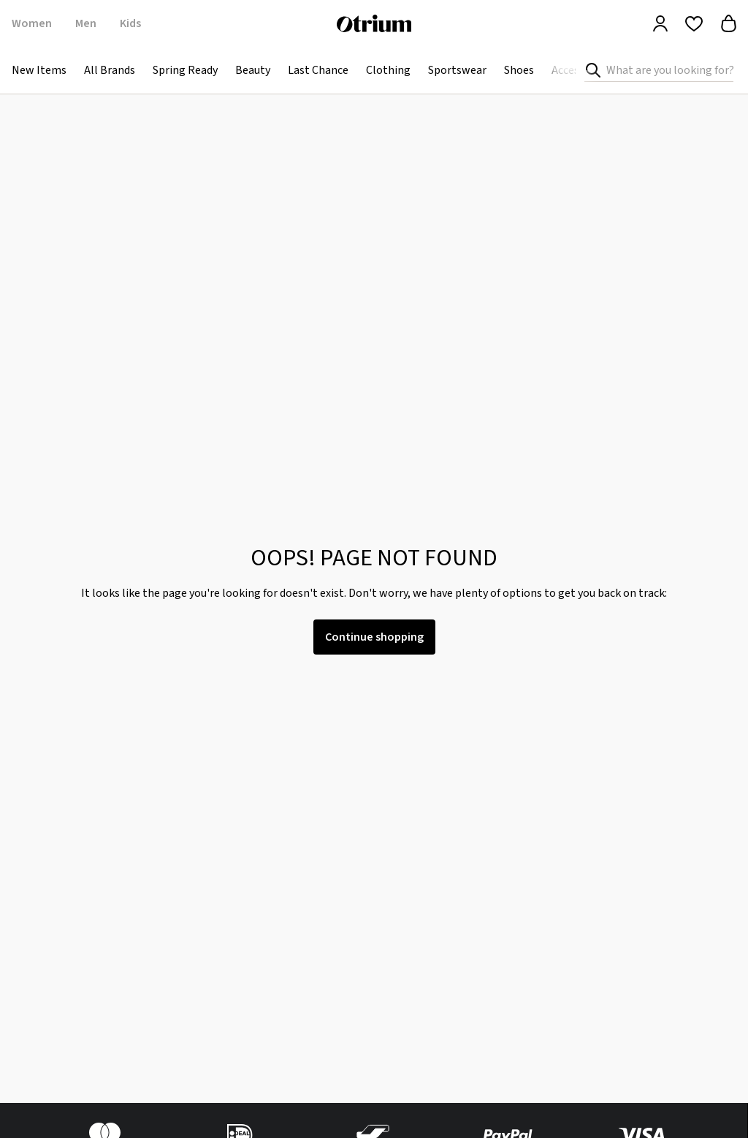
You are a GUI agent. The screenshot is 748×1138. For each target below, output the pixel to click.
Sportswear (457, 70)
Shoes (519, 70)
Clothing (388, 70)
